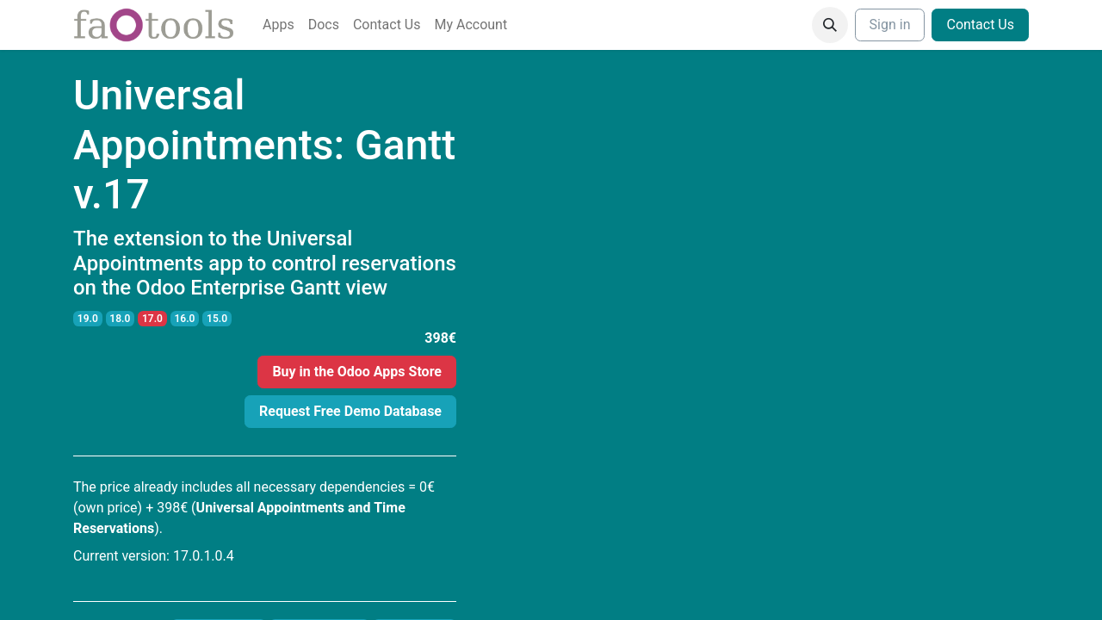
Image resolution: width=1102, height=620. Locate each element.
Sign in (890, 24)
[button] (830, 25)
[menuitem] (278, 25)
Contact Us (980, 24)
